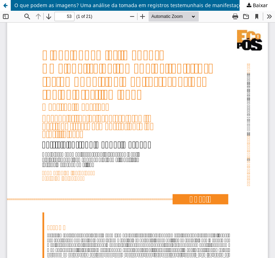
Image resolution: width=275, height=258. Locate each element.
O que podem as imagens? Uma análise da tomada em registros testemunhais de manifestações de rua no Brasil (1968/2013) (144, 5)
